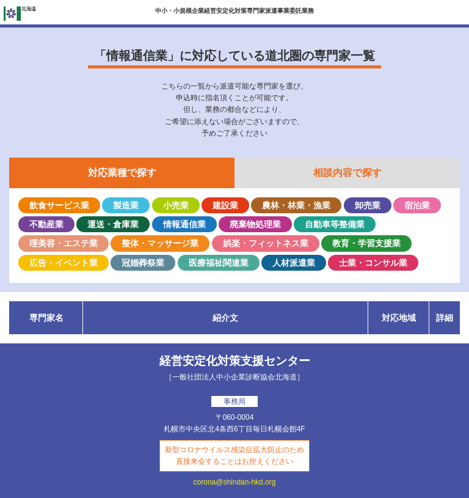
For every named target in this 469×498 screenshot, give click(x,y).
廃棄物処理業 (255, 224)
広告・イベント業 (63, 263)
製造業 (126, 205)
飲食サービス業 (59, 205)
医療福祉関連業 (219, 263)
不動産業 (46, 224)
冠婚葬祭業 (143, 263)
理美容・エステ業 (63, 243)
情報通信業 (184, 224)
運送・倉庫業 (113, 224)
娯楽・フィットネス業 (265, 243)
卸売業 (367, 205)
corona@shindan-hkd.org (235, 482)
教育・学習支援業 (366, 243)
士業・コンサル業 (373, 263)
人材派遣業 (293, 263)
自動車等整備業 (335, 224)
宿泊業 (417, 205)
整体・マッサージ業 (160, 243)
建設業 (225, 205)
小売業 (176, 205)
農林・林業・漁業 (296, 205)
